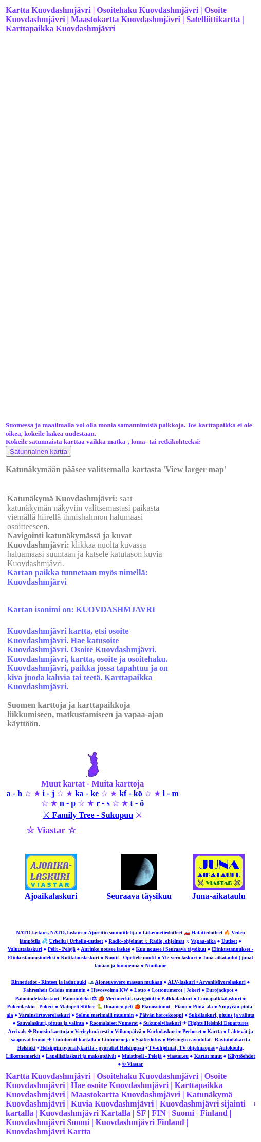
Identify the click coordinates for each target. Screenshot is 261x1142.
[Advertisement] (129, 123)
